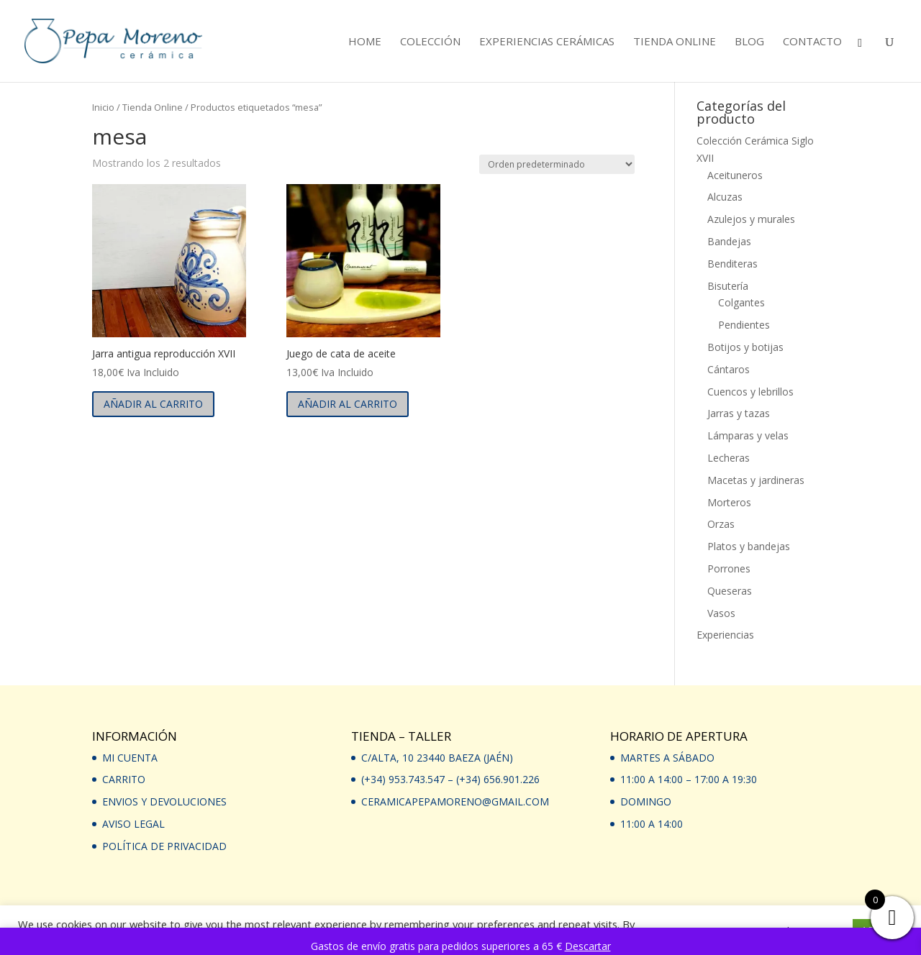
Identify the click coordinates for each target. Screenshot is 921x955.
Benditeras (732, 263)
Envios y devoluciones (164, 801)
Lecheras (728, 458)
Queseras (729, 591)
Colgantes (741, 302)
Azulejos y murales (751, 219)
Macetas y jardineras (755, 480)
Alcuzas (725, 197)
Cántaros (728, 369)
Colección (430, 42)
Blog (749, 42)
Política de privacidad (164, 846)
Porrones (728, 568)
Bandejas (729, 241)
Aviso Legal (133, 824)
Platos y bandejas (748, 546)
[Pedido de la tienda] (557, 164)
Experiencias (725, 634)
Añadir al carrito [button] (153, 404)
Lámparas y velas (748, 435)
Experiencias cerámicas (546, 42)
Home (364, 42)
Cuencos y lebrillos (750, 391)
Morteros (729, 502)
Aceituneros (735, 175)
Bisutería (727, 286)
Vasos (721, 613)
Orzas (721, 524)
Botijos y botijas (745, 347)
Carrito (123, 779)
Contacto (812, 42)
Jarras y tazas (738, 413)
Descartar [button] (588, 946)
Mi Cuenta (130, 757)
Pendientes (744, 325)
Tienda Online (674, 42)
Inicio (103, 107)
